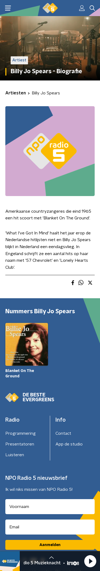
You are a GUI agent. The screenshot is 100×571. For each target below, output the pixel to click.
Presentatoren (19, 444)
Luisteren (14, 455)
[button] (90, 561)
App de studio (69, 444)
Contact (63, 433)
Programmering (20, 433)
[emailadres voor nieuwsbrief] (50, 527)
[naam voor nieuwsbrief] (50, 506)
